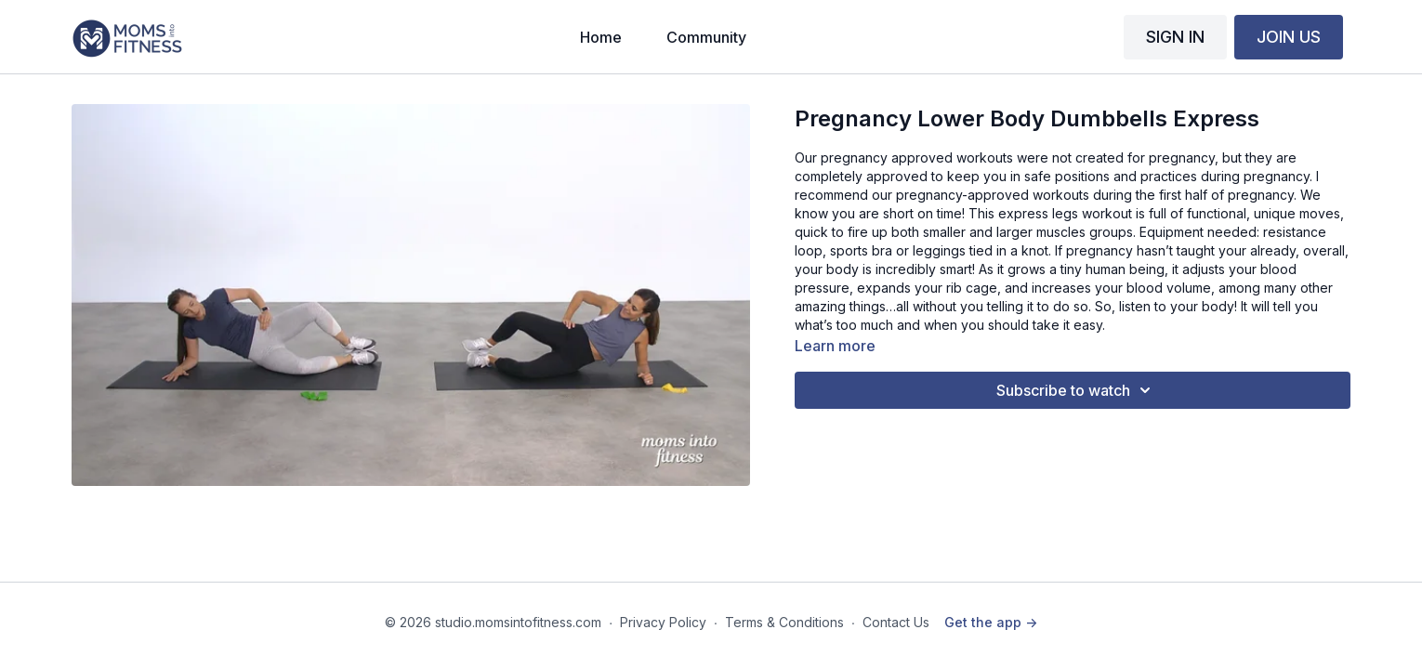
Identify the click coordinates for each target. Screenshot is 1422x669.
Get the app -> (990, 622)
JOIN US (1289, 36)
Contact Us (895, 622)
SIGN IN (1175, 36)
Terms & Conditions (784, 622)
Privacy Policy (663, 622)
